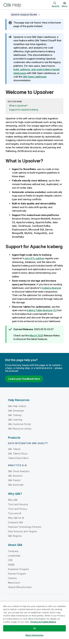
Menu (64, 6)
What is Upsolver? (18, 105)
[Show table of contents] (6, 14)
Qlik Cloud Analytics (19, 471)
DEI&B (11, 564)
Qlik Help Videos (17, 406)
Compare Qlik (15, 522)
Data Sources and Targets (22, 531)
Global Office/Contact (20, 587)
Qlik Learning (15, 419)
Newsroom (14, 582)
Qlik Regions (15, 535)
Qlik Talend (14, 449)
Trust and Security (18, 504)
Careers (12, 578)
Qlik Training (14, 415)
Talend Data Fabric (18, 458)
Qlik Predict (14, 480)
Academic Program (18, 569)
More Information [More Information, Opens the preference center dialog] (34, 635)
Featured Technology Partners (24, 526)
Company (13, 551)
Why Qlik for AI (16, 517)
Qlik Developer (16, 410)
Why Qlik (13, 499)
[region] (34, 620)
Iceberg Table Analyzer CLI (42, 310)
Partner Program (17, 573)
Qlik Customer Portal (19, 424)
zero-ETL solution (34, 258)
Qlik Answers (15, 475)
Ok (34, 628)
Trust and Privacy (17, 508)
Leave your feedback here (24, 378)
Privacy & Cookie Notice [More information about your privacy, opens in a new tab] (43, 622)
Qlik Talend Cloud (17, 453)
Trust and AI (14, 513)
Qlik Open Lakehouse (34, 76)
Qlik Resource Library (19, 428)
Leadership (14, 555)
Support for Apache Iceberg (23, 109)
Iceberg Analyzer (51, 287)
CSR (10, 560)
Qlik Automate (15, 484)
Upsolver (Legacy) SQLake (24, 14)
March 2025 (36, 335)
